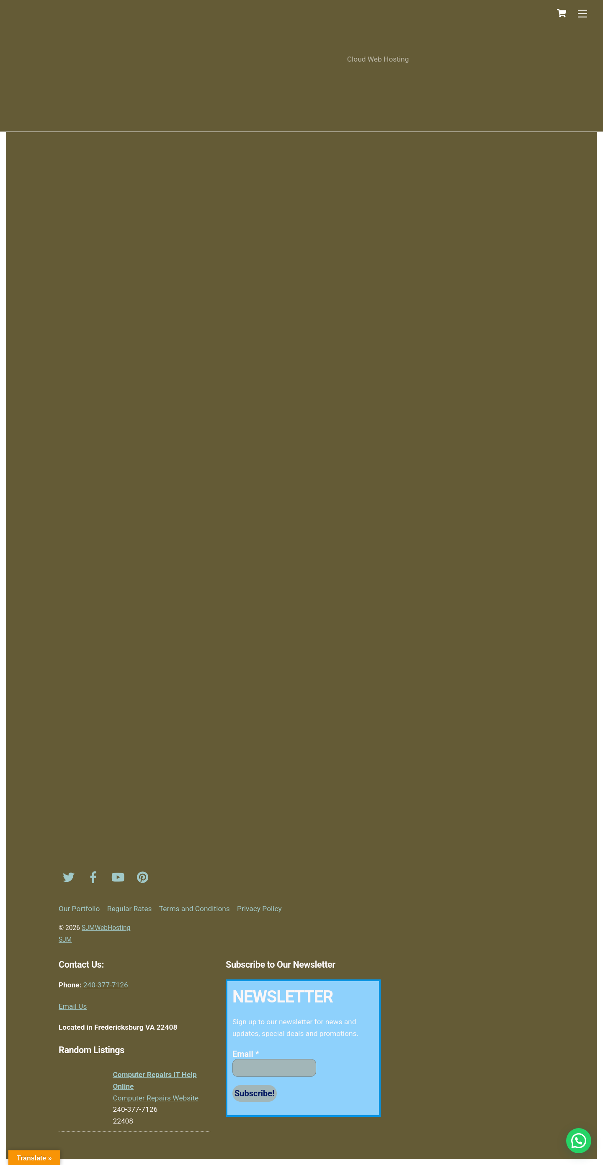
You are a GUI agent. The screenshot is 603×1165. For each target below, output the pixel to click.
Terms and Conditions (194, 908)
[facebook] (94, 877)
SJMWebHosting (106, 928)
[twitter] (70, 877)
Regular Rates (129, 908)
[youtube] (119, 877)
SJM (65, 939)
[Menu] (582, 13)
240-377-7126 (105, 985)
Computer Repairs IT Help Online (154, 1080)
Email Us (73, 1006)
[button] (578, 1140)
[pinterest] (144, 877)
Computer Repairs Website (155, 1098)
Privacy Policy (259, 908)
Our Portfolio (79, 908)
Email (245, 1054)
